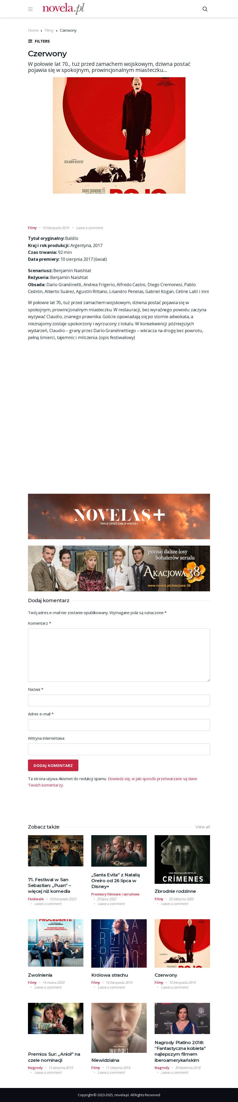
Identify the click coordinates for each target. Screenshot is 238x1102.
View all (203, 827)
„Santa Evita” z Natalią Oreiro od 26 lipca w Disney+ (115, 880)
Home (33, 30)
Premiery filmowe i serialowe (115, 894)
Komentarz (39, 623)
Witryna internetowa (46, 738)
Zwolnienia (40, 975)
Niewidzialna (105, 1060)
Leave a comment (89, 227)
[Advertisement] (124, 212)
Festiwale (36, 899)
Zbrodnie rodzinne (175, 891)
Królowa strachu (109, 975)
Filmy (49, 30)
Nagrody (35, 1067)
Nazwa (35, 689)
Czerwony (166, 975)
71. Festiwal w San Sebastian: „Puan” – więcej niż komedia (49, 885)
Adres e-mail (41, 713)
